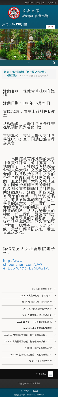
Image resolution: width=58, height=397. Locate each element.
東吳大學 (29, 3)
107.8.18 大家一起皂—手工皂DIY (35, 295)
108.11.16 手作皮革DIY (40, 361)
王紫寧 (35, 391)
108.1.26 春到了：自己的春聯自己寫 (34, 322)
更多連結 (52, 3)
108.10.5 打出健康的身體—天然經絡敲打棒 (31, 354)
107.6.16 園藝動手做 (42, 289)
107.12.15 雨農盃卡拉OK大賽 (37, 308)
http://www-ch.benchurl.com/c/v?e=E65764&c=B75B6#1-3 (26, 264)
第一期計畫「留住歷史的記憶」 (29, 72)
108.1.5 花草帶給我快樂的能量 (37, 315)
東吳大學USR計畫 (14, 24)
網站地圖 (40, 3)
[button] (3, 44)
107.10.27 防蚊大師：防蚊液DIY (36, 302)
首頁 (6, 72)
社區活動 (12, 75)
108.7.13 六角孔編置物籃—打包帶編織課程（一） (28, 335)
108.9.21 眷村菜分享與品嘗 (38, 348)
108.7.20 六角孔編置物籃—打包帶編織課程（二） (28, 341)
